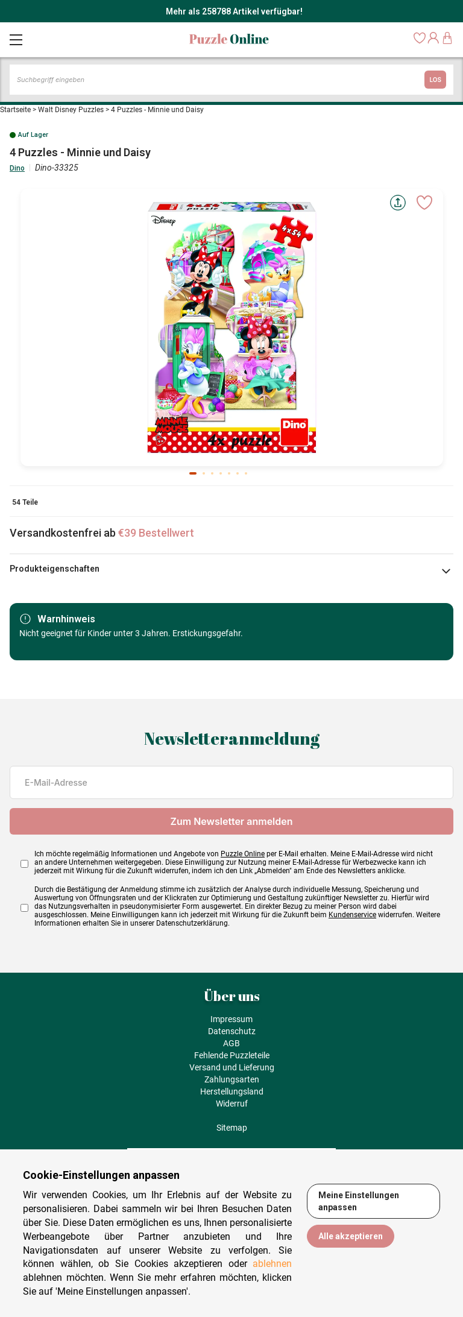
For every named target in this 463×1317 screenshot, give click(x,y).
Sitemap (231, 1127)
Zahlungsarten (231, 1079)
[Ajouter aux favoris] (424, 202)
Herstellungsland (231, 1091)
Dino (17, 168)
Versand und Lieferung (231, 1067)
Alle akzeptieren (350, 1236)
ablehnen (272, 1263)
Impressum (231, 1019)
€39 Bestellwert (156, 532)
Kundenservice (352, 915)
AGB (231, 1043)
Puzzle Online (243, 854)
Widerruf (232, 1103)
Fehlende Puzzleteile (231, 1055)
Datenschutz (232, 1031)
